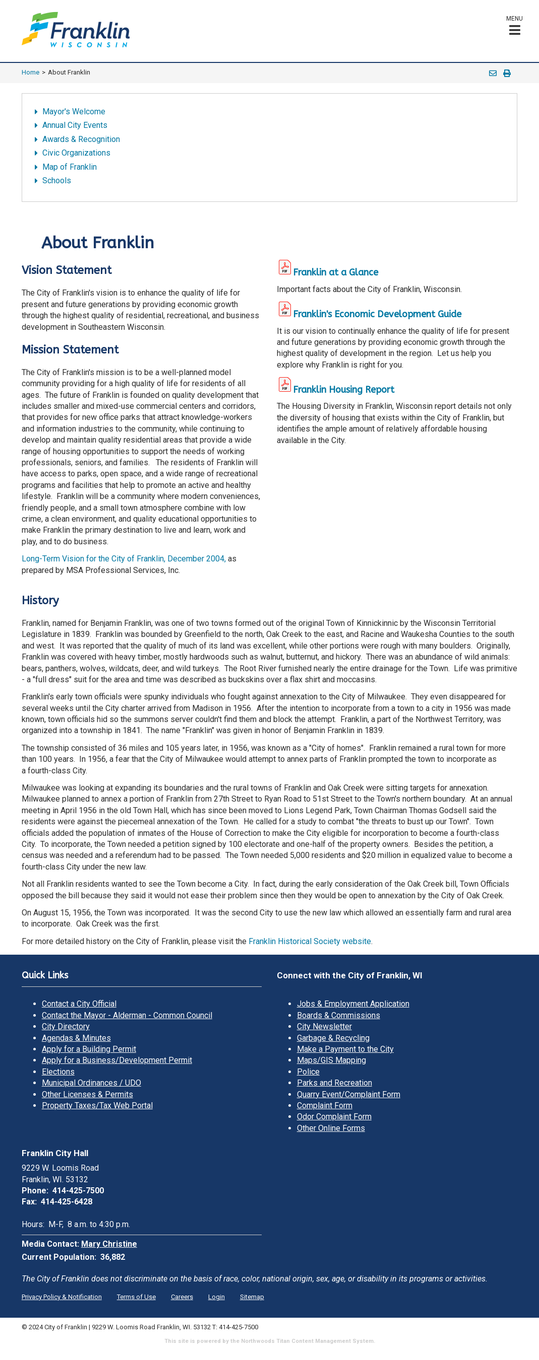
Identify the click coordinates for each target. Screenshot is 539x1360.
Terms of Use (136, 1297)
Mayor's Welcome (73, 111)
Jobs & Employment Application (353, 1004)
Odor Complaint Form (334, 1116)
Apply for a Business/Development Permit (117, 1060)
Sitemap (252, 1297)
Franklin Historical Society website (310, 941)
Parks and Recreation (334, 1083)
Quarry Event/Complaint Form (348, 1094)
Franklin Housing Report (343, 389)
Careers (182, 1297)
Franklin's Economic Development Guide (377, 314)
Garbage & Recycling (333, 1038)
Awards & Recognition (81, 139)
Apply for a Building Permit (89, 1049)
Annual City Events (74, 125)
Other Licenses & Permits (87, 1094)
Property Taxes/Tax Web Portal (97, 1105)
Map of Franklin (69, 167)
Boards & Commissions (338, 1015)
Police (308, 1072)
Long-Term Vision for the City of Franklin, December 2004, (124, 558)
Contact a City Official (79, 1004)
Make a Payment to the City (345, 1049)
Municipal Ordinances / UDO (91, 1083)
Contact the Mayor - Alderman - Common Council (127, 1015)
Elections (58, 1072)
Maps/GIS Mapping (331, 1060)
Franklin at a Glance (327, 272)
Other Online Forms (331, 1128)
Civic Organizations (76, 153)
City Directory (66, 1026)
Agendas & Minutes (76, 1038)
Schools (56, 180)
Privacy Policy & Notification (62, 1297)
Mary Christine (109, 1244)
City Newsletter (324, 1026)
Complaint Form (324, 1105)
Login (216, 1297)
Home (30, 72)
